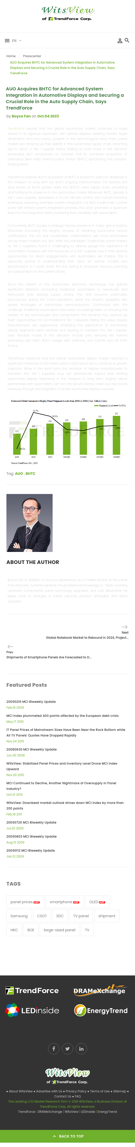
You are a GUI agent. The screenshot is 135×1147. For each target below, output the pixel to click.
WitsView (72, 1111)
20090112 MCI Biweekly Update (30, 850)
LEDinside (88, 1111)
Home (11, 56)
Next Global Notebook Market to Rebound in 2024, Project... (87, 635)
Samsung (19, 916)
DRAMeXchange (50, 1111)
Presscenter (32, 56)
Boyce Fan (21, 116)
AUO (19, 473)
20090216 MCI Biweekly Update (31, 701)
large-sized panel (59, 930)
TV (87, 930)
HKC (14, 930)
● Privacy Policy (75, 1091)
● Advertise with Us (48, 1091)
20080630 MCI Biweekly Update (31, 749)
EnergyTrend (107, 1111)
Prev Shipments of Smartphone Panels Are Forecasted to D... (48, 654)
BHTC (30, 473)
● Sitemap (119, 1091)
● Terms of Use (99, 1091)
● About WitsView (19, 1091)
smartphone (65, 901)
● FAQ (76, 1096)
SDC (60, 916)
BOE (30, 930)
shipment (106, 916)
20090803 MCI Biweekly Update (31, 836)
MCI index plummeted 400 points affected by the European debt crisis (62, 716)
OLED (97, 901)
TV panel (81, 916)
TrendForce (16, 128)
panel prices (25, 901)
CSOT (42, 916)
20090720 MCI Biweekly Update (31, 822)
